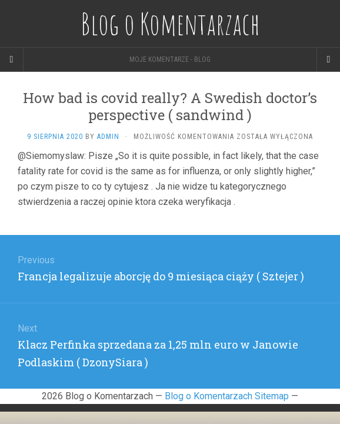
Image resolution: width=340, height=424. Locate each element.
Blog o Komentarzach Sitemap (227, 396)
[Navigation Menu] (328, 59)
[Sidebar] (12, 59)
